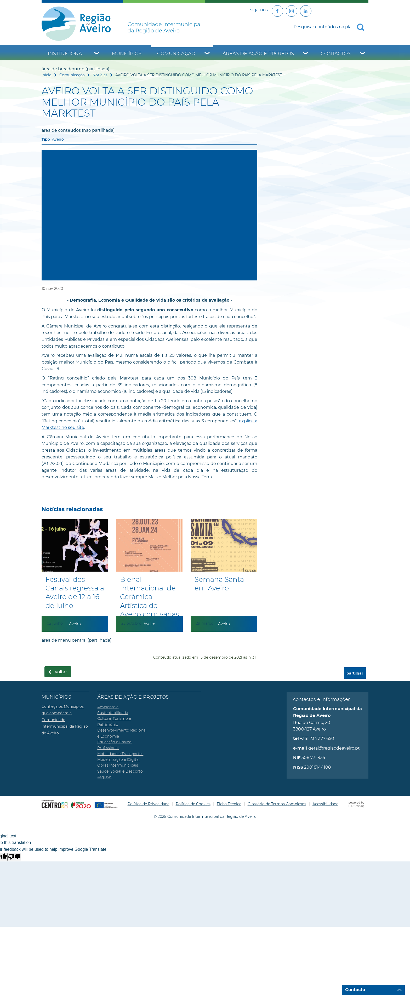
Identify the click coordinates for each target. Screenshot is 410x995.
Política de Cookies (193, 804)
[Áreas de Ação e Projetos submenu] (305, 53)
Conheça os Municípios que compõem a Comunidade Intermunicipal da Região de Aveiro (65, 719)
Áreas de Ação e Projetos (258, 53)
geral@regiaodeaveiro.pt (334, 748)
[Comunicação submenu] (207, 53)
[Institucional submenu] (97, 53)
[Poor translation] (14, 857)
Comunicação (176, 53)
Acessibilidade (325, 804)
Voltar (61, 672)
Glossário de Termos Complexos (277, 804)
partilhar (354, 673)
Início (47, 75)
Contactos (336, 53)
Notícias (100, 75)
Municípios (126, 53)
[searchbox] (329, 26)
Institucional (66, 53)
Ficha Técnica (229, 804)
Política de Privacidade (148, 804)
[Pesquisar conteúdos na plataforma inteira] (362, 27)
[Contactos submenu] (362, 53)
